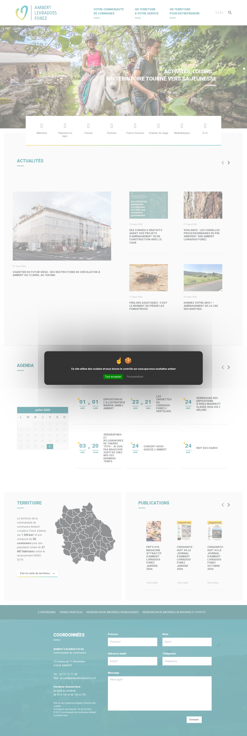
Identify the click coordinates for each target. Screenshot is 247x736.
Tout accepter (113, 376)
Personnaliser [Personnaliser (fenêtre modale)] (135, 376)
